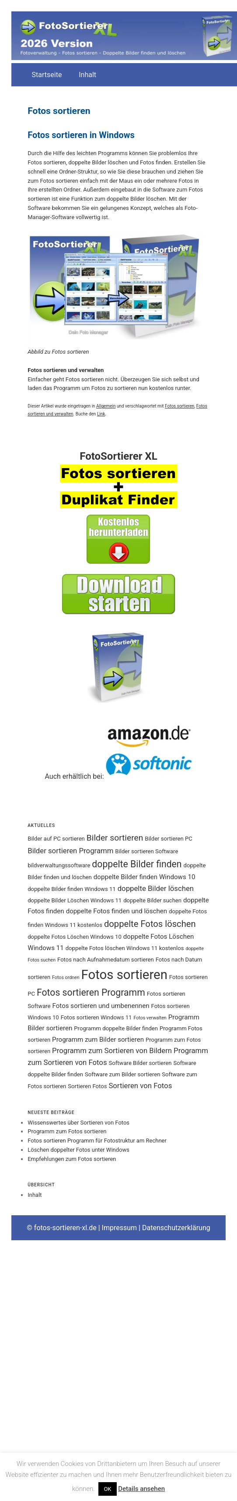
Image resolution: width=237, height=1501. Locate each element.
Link (101, 414)
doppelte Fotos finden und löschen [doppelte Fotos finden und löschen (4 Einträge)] (116, 911)
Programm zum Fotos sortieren (67, 1131)
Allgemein (105, 406)
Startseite (47, 75)
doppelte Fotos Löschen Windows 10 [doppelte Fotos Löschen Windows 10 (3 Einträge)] (75, 936)
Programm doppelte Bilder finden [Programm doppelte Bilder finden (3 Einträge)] (116, 1028)
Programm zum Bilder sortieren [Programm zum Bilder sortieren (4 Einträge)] (98, 1039)
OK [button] (107, 1489)
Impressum (119, 1228)
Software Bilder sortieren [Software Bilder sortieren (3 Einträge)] (140, 1063)
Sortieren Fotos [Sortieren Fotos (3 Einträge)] (87, 1086)
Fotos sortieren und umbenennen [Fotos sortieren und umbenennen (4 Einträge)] (101, 1006)
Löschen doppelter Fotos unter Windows (78, 1149)
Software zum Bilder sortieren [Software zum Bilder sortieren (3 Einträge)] (122, 1074)
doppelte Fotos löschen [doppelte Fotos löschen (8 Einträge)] (150, 924)
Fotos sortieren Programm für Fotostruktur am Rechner (97, 1140)
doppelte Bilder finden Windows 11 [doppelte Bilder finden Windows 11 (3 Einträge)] (71, 889)
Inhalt (87, 75)
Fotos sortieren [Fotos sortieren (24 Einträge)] (124, 974)
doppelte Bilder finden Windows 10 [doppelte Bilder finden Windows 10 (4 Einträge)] (144, 877)
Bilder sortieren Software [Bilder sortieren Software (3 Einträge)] (146, 851)
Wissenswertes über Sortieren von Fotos (78, 1122)
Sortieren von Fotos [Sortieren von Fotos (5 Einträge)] (140, 1085)
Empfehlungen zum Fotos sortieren (72, 1159)
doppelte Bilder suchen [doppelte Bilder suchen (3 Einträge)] (152, 900)
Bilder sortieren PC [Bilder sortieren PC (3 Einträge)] (168, 838)
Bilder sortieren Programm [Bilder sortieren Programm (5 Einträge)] (70, 850)
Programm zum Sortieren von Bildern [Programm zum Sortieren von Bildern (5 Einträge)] (112, 1050)
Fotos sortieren (179, 406)
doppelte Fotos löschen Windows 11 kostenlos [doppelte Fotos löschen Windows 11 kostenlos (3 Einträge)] (125, 948)
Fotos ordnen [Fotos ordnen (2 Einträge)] (65, 977)
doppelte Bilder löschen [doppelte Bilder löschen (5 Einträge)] (156, 888)
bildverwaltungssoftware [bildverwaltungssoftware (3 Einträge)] (59, 865)
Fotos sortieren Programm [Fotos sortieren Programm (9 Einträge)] (91, 992)
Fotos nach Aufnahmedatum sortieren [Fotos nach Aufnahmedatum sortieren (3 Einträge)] (105, 959)
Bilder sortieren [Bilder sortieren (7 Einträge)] (115, 838)
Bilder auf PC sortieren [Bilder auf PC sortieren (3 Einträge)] (56, 838)
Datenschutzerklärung (176, 1228)
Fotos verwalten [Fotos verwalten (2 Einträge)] (149, 1018)
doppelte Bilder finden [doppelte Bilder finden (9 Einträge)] (136, 864)
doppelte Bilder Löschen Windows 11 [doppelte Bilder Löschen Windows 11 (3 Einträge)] (75, 900)
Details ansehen (141, 1489)
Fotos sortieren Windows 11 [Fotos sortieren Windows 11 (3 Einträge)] (96, 1017)
